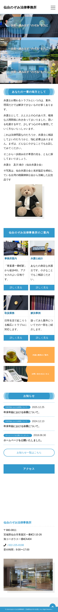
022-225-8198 (16, 545)
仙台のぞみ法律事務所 (20, 7)
